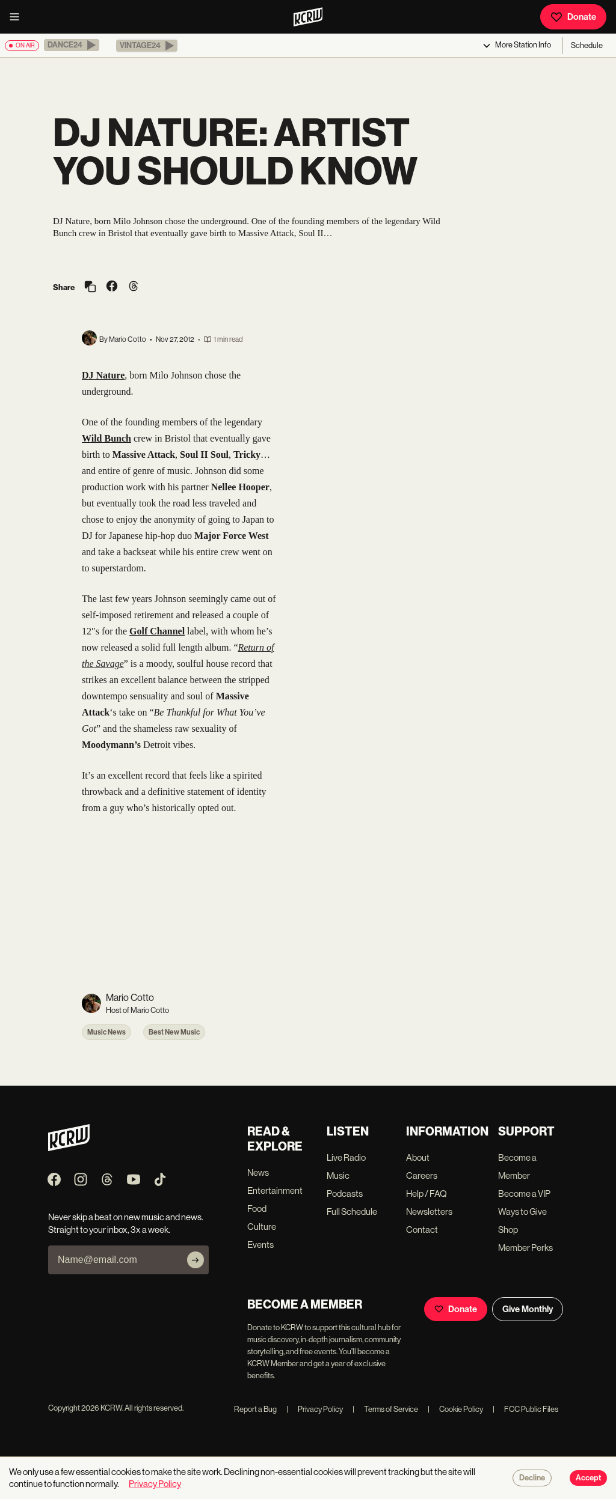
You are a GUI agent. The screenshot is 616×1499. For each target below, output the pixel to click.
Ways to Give (522, 1211)
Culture (261, 1226)
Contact (422, 1229)
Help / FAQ (426, 1193)
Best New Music (174, 1032)
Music (338, 1175)
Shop (508, 1229)
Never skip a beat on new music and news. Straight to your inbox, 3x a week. (125, 1223)
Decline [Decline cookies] (532, 1478)
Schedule (587, 45)
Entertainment (275, 1190)
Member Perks (525, 1247)
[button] (71, 45)
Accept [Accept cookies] (588, 1478)
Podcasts (345, 1193)
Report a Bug (255, 1409)
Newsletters (429, 1211)
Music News (106, 1032)
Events (260, 1244)
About (418, 1157)
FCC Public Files (525, 1409)
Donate (573, 17)
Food (256, 1208)
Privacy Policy (314, 1409)
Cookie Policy (455, 1409)
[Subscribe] (195, 1259)
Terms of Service (385, 1409)
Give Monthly (527, 1309)
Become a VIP (524, 1193)
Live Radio (346, 1157)
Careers (421, 1175)
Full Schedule (352, 1211)
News (258, 1172)
